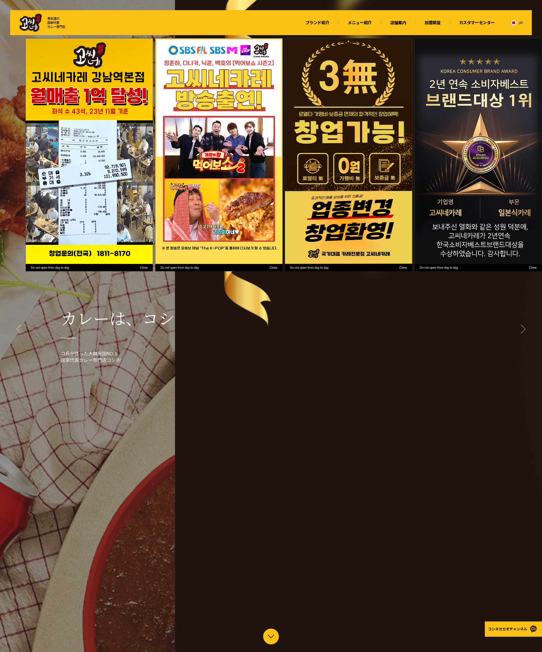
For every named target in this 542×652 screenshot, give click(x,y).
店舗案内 (398, 23)
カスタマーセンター (477, 23)
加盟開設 (432, 23)
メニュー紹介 (360, 23)
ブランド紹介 (317, 23)
